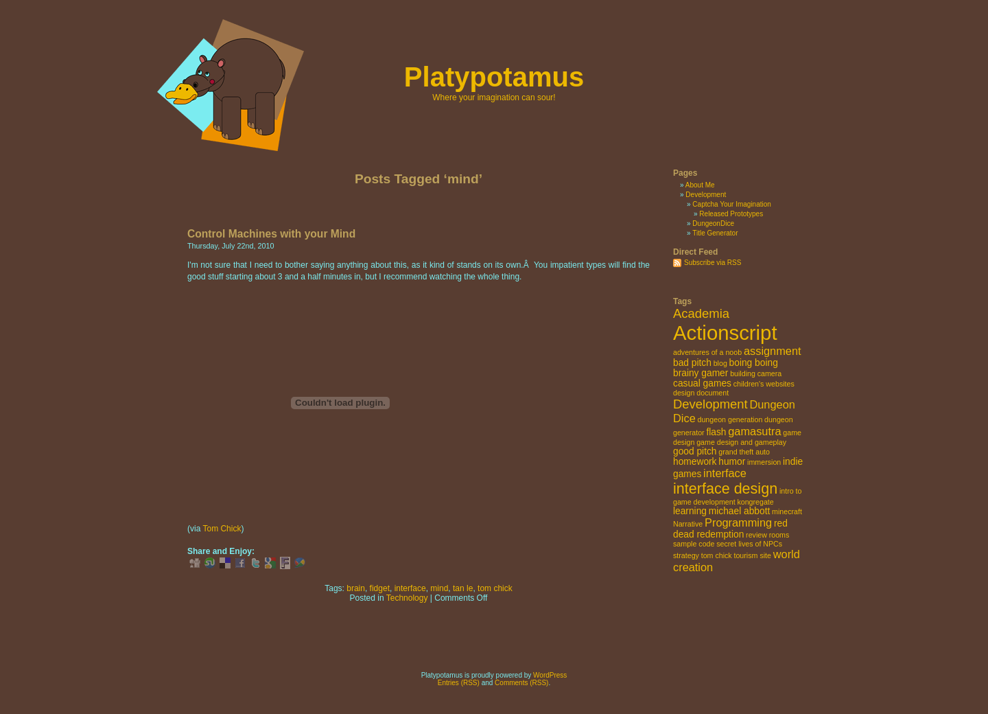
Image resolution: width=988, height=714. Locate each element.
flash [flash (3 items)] (716, 432)
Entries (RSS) (459, 683)
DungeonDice (713, 223)
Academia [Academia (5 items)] (701, 313)
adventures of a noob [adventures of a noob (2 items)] (707, 352)
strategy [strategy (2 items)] (686, 555)
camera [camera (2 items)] (769, 373)
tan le (463, 588)
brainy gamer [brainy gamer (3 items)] (700, 373)
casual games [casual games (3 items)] (702, 383)
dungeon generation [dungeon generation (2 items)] (730, 419)
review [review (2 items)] (756, 535)
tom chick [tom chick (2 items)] (716, 555)
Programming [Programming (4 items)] (738, 522)
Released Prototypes (731, 214)
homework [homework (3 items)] (695, 462)
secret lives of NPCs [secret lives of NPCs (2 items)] (749, 544)
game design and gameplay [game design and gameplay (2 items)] (741, 442)
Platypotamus (494, 77)
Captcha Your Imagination (731, 204)
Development (705, 194)
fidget (380, 588)
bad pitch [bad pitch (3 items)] (692, 363)
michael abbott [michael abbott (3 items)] (740, 511)
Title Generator (715, 233)
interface (410, 588)
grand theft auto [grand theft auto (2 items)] (744, 452)
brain (355, 588)
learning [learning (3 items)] (690, 511)
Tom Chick (221, 528)
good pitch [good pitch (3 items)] (695, 451)
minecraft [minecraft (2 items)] (787, 511)
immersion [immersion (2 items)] (764, 462)
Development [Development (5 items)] (710, 404)
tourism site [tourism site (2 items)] (752, 555)
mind (439, 588)
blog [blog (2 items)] (720, 363)
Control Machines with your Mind (271, 234)
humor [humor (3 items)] (731, 462)
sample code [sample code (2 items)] (693, 544)
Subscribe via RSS (712, 262)
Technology (407, 598)
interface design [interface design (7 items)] (725, 488)
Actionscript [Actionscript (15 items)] (725, 332)
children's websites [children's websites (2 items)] (764, 384)
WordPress (550, 675)
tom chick (495, 588)
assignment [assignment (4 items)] (772, 351)
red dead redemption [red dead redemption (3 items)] (730, 529)
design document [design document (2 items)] (701, 393)
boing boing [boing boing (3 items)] (753, 363)
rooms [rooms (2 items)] (779, 535)
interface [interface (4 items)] (724, 473)
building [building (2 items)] (742, 373)
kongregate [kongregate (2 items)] (755, 502)
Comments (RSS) (521, 683)
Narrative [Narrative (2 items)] (688, 524)
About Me (700, 185)
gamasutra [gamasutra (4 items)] (754, 431)
